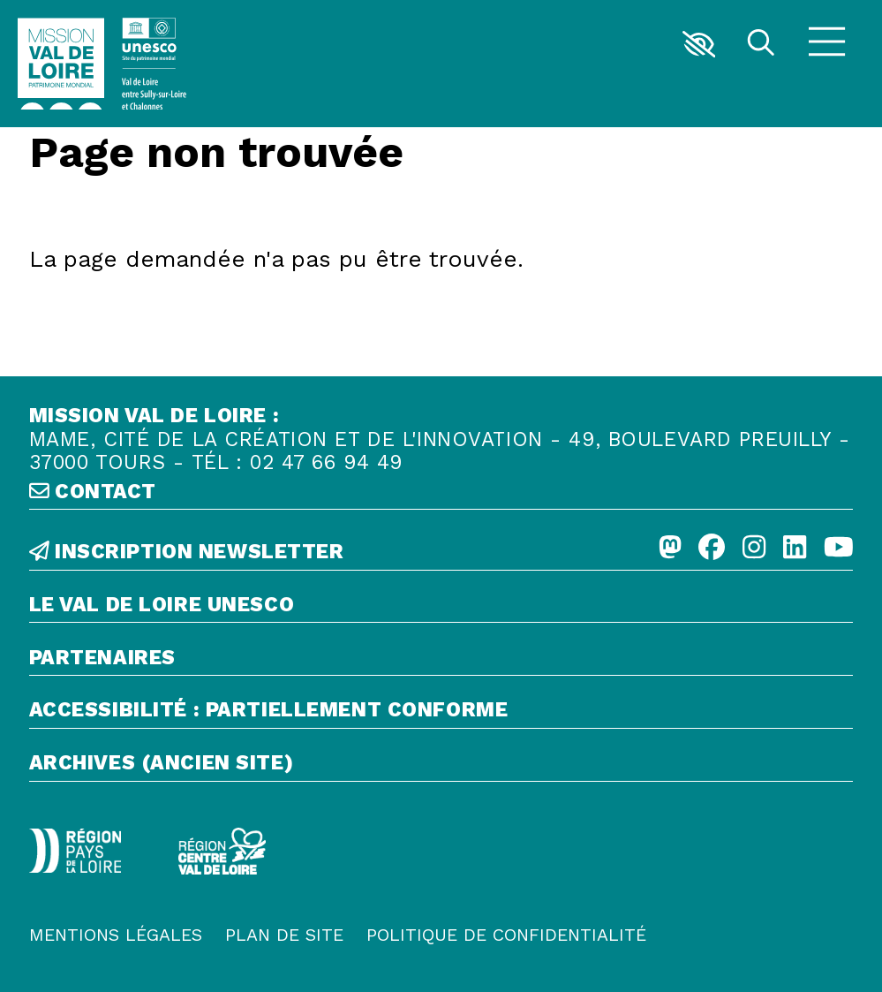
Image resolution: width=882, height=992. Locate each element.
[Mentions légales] (115, 936)
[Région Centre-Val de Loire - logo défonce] (222, 851)
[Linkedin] (794, 549)
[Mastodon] (670, 549)
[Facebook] (711, 549)
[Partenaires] (441, 662)
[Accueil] (61, 64)
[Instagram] (754, 549)
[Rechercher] (761, 45)
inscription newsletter (186, 552)
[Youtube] (839, 549)
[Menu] (827, 44)
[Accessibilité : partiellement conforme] (441, 714)
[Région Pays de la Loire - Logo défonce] (75, 851)
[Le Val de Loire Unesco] (441, 609)
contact (92, 492)
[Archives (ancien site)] (441, 767)
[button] (699, 44)
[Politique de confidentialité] (506, 936)
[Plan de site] (284, 936)
